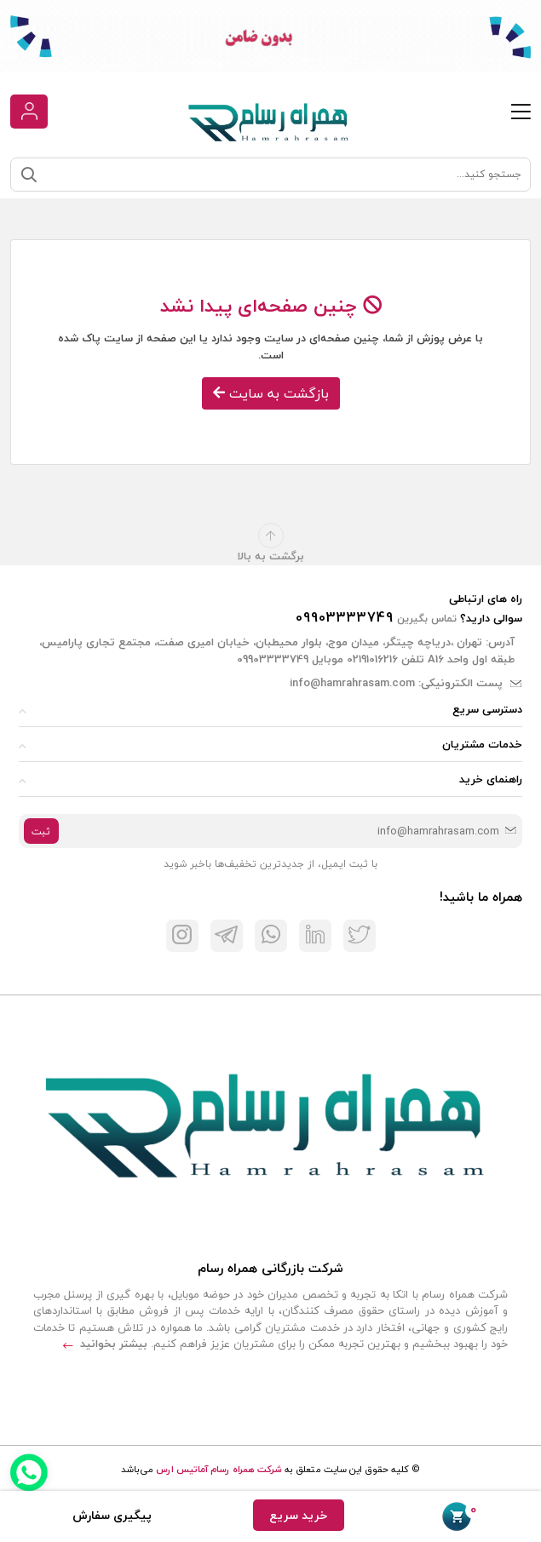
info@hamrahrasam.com (352, 683)
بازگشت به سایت (271, 393)
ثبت (41, 831)
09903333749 (345, 617)
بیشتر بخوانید (105, 1343)
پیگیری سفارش (112, 1515)
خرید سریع (298, 1515)
